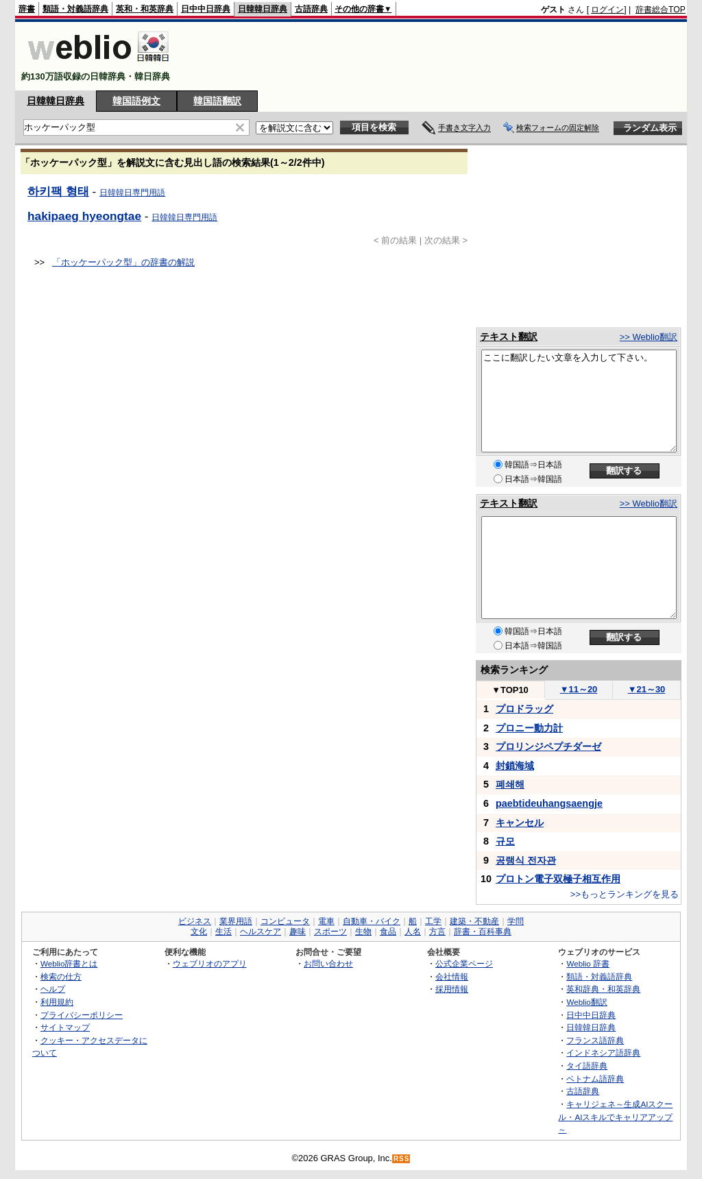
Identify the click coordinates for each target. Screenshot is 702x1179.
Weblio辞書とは (68, 963)
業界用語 (235, 921)
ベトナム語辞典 (595, 1078)
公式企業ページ (464, 963)
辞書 (27, 9)
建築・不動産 (474, 921)
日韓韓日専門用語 (132, 192)
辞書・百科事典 (482, 931)
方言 (437, 931)
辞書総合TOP (661, 9)
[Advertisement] (436, 56)
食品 (388, 931)
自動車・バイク (371, 921)
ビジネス (194, 921)
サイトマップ (65, 1027)
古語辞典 (311, 9)
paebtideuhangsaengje (549, 803)
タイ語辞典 (586, 1065)
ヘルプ (52, 988)
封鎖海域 (515, 765)
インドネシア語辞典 (603, 1052)
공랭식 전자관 (526, 860)
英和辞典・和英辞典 (603, 988)
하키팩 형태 (58, 191)
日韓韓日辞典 (262, 9)
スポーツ (330, 931)
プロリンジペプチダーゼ (548, 746)
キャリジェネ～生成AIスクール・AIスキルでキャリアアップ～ (615, 1116)
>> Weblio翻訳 (648, 337)
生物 (363, 931)
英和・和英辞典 (144, 9)
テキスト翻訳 (508, 336)
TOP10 (510, 690)
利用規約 (56, 1001)
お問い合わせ (328, 963)
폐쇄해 (510, 784)
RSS (402, 1159)
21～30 (647, 689)
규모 (505, 841)
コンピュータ (285, 921)
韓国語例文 (136, 100)
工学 (433, 921)
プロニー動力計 (529, 727)
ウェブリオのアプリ (210, 963)
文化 (199, 931)
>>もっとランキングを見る (624, 894)
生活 (223, 931)
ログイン (607, 9)
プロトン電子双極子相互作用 (558, 878)
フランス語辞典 (595, 1040)
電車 (326, 921)
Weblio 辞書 (587, 963)
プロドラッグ (524, 708)
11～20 (579, 689)
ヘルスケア (260, 931)
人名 (412, 931)
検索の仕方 (61, 976)
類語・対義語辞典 (75, 9)
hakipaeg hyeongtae (84, 216)
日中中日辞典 (205, 9)
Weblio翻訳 (586, 1001)
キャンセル (520, 822)
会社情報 (451, 976)
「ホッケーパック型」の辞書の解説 (123, 262)
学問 (515, 921)
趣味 (297, 931)
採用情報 (451, 988)
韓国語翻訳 (217, 100)
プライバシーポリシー (81, 1014)
